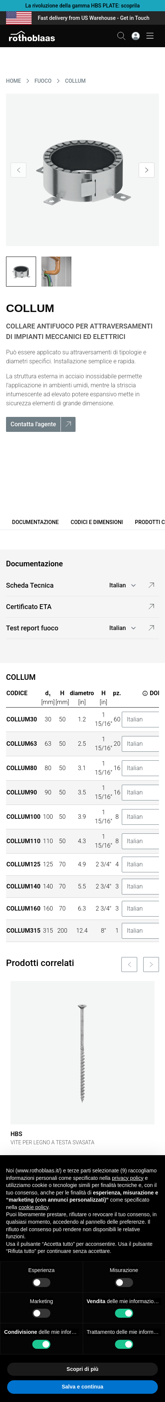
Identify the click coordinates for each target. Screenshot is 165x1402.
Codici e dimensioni (97, 522)
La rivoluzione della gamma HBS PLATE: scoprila (82, 6)
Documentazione (35, 522)
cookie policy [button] (33, 1207)
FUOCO (43, 81)
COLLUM (75, 81)
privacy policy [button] (128, 1178)
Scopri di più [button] (82, 1369)
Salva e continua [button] (82, 1387)
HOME (13, 81)
